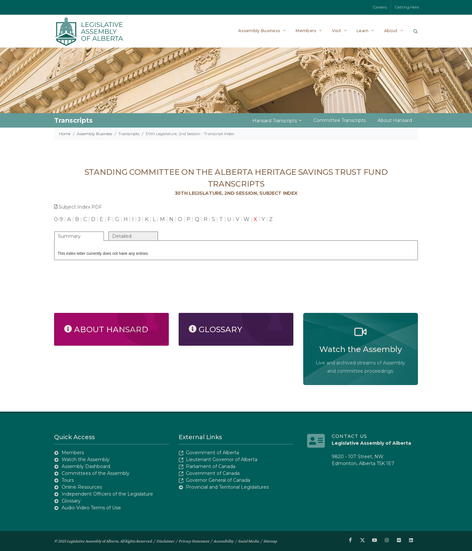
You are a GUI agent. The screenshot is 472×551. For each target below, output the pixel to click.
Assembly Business (94, 133)
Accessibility (223, 540)
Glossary (71, 501)
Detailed (121, 236)
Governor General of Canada (218, 480)
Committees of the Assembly (95, 473)
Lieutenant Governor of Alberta (221, 459)
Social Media (248, 540)
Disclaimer (165, 540)
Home (64, 133)
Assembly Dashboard (86, 466)
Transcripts (128, 133)
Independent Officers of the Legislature (107, 494)
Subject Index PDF (78, 207)
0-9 (58, 219)
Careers (380, 7)
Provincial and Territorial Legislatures (227, 487)
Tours (68, 480)
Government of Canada (213, 473)
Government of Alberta (212, 453)
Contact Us (349, 436)
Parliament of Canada (210, 466)
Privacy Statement (194, 540)
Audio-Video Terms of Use (91, 508)
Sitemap (270, 540)
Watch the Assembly (85, 459)
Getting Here (407, 7)
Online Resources (82, 487)
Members (73, 453)
